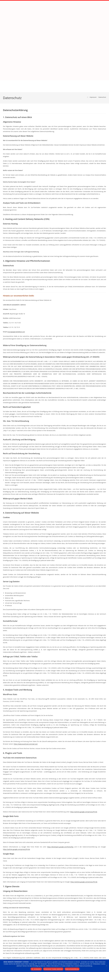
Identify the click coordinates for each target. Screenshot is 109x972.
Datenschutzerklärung (72, 969)
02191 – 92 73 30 (102, 954)
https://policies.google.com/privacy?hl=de (83, 762)
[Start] (87, 47)
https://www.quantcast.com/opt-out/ (26, 694)
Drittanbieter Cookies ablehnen (53, 969)
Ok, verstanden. (36, 969)
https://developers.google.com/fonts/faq (60, 797)
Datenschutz (102, 47)
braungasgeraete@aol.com (16, 282)
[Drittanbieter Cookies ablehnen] (107, 966)
